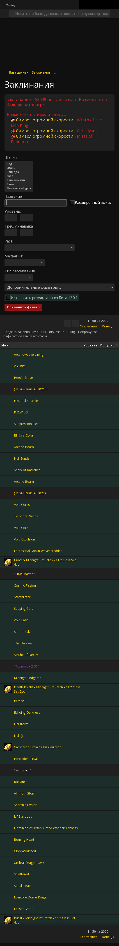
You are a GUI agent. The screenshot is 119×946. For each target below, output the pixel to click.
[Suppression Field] (7, 423)
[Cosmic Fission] (7, 585)
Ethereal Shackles (26, 401)
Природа (19, 172)
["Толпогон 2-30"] (7, 666)
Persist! (19, 701)
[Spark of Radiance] (7, 470)
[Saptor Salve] (7, 631)
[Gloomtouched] (7, 851)
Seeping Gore (24, 608)
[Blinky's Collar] (7, 435)
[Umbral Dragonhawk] (7, 862)
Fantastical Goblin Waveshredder (38, 551)
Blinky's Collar (24, 435)
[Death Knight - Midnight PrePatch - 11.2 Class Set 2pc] (7, 689)
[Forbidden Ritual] (7, 758)
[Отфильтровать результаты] (75, 323)
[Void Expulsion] (7, 539)
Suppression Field (26, 424)
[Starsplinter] (7, 597)
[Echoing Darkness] (7, 712)
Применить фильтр (23, 307)
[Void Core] (7, 527)
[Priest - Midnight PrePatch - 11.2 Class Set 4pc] (7, 920)
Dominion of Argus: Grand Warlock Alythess (46, 828)
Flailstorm (21, 724)
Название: (14, 196)
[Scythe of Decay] (7, 654)
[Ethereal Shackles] (7, 400)
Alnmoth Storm (25, 793)
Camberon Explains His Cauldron (37, 747)
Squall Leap (22, 886)
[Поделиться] (114, 13)
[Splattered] (7, 874)
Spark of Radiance (27, 470)
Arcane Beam (24, 447)
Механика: (14, 256)
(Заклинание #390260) (31, 389)
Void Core (21, 528)
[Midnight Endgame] (7, 677)
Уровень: (13, 211)
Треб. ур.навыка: (19, 226)
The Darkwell (23, 643)
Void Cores (22, 504)
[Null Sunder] (7, 458)
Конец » (108, 326)
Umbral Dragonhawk (29, 862)
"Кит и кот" (22, 770)
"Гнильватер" (24, 574)
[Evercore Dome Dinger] (7, 897)
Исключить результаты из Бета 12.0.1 (44, 297)
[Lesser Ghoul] (7, 908)
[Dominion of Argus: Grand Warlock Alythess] (7, 828)
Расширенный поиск (93, 202)
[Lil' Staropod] (7, 816)
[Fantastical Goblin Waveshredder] (7, 550)
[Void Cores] (7, 504)
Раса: (9, 241)
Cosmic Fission (25, 585)
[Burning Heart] (7, 839)
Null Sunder (22, 458)
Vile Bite (20, 366)
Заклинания (41, 72)
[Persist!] (7, 700)
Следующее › (89, 326)
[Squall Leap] (7, 885)
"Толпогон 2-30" (26, 666)
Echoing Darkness (27, 712)
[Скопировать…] (67, 323)
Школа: (11, 157)
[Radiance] (7, 781)
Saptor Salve (23, 631)
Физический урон (19, 188)
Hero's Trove (23, 377)
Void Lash (21, 620)
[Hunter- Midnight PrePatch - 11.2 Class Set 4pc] (7, 562)
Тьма (19, 184)
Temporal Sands (26, 516)
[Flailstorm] (7, 724)
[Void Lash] (7, 620)
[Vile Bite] (7, 366)
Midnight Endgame (27, 678)
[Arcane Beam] (7, 446)
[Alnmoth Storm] (7, 793)
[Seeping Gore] (7, 608)
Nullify (18, 735)
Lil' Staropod (23, 816)
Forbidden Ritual (26, 758)
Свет (19, 176)
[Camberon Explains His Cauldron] (7, 747)
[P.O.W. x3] (7, 412)
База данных (18, 72)
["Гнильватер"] (7, 573)
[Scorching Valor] (7, 804)
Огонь (19, 168)
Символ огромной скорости (42, 119)
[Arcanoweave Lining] (7, 354)
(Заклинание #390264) (31, 493)
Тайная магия (19, 180)
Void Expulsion (24, 539)
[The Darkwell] (7, 643)
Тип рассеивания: (20, 271)
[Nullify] (7, 735)
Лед (19, 164)
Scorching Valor (25, 805)
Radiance (20, 782)
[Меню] (4, 13)
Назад (11, 4)
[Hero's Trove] (7, 377)
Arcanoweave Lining (28, 354)
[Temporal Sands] (7, 516)
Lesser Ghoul (23, 909)
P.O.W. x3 (21, 412)
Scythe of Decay (26, 655)
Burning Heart (24, 839)
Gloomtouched (25, 851)
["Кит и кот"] (7, 770)
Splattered (21, 874)
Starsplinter (22, 597)
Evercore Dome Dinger (31, 897)
